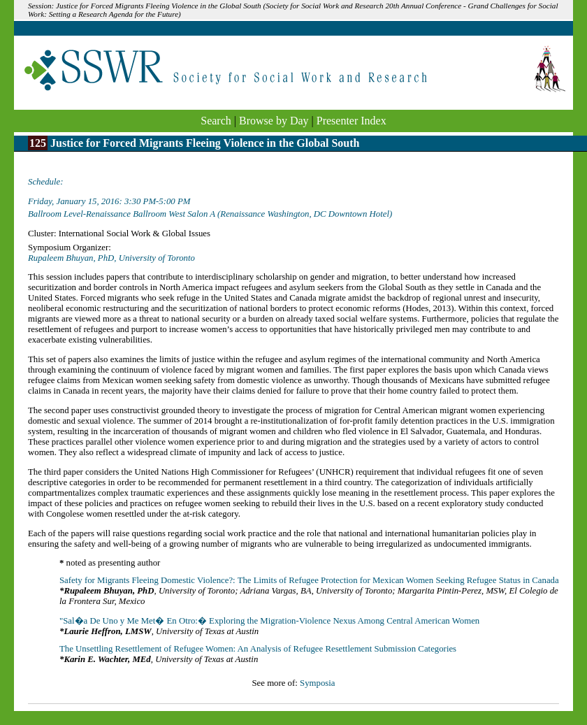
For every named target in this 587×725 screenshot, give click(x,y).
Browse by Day (274, 121)
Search (216, 121)
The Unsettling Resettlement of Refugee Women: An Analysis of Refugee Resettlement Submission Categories (257, 649)
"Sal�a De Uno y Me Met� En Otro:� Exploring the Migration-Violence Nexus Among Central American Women (269, 621)
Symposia (317, 683)
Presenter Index (351, 121)
